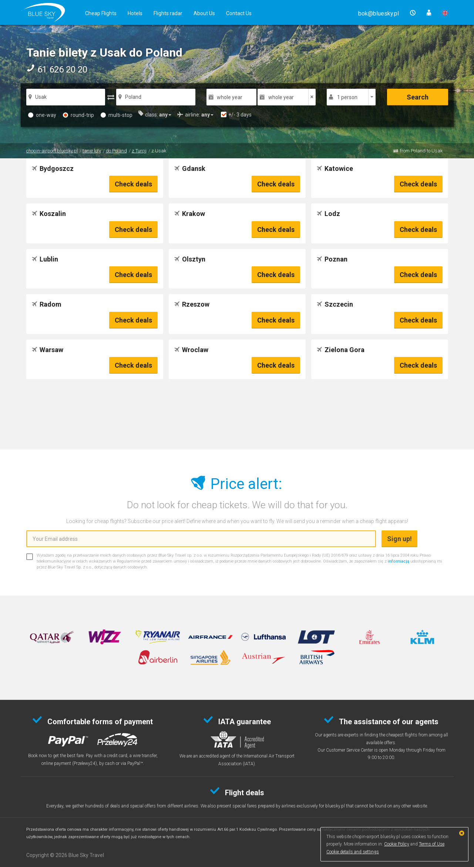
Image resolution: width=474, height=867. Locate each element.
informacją (398, 561)
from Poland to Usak (421, 151)
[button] (378, 13)
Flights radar (168, 13)
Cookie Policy (396, 844)
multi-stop (116, 115)
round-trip (78, 115)
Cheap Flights (101, 13)
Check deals (133, 184)
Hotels (135, 13)
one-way (42, 115)
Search (417, 97)
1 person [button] (347, 97)
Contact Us (239, 13)
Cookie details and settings (352, 851)
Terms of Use (431, 844)
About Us (204, 13)
